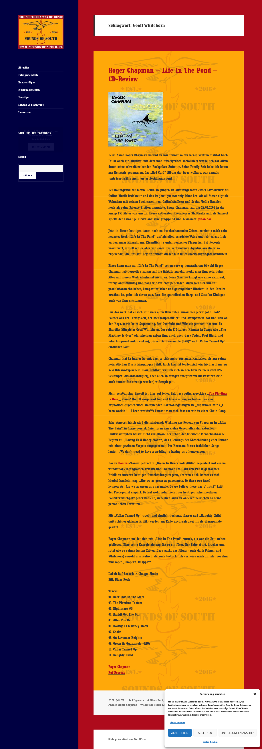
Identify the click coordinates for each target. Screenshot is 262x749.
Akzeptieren (179, 733)
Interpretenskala (28, 75)
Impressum (24, 112)
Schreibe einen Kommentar (159, 704)
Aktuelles (23, 67)
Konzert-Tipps (26, 82)
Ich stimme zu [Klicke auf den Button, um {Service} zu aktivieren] (41, 147)
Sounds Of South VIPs (31, 105)
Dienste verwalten (177, 722)
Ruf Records (116, 672)
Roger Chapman (119, 667)
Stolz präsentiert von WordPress (127, 739)
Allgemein (138, 700)
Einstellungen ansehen (238, 733)
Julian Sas (204, 219)
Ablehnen (205, 733)
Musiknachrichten (29, 90)
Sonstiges (23, 97)
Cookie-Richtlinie (210, 742)
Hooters (123, 463)
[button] (255, 694)
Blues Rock (156, 700)
